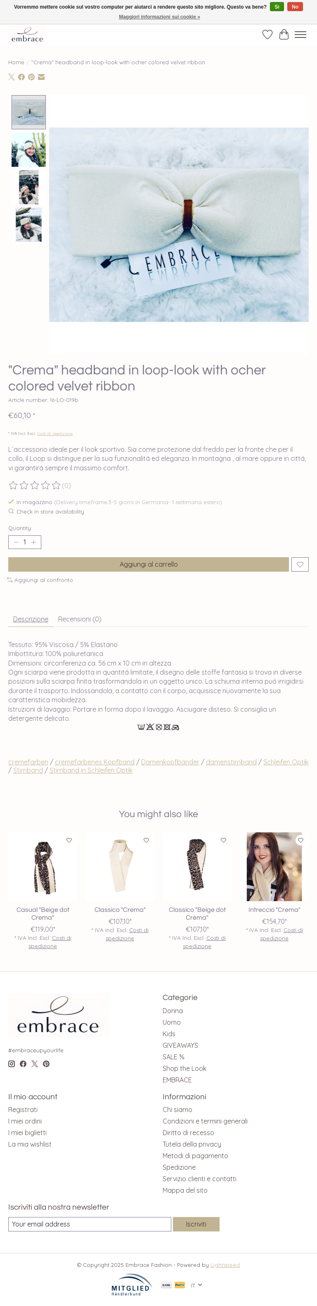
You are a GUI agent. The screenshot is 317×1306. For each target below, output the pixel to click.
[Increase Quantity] (33, 542)
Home (16, 62)
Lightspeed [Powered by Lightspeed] (225, 1265)
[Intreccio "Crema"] (274, 866)
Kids (169, 1034)
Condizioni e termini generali (205, 1121)
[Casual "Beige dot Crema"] (42, 866)
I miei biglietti (27, 1132)
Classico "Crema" (120, 909)
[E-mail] (89, 1224)
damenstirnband (231, 762)
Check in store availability (46, 511)
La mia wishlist (30, 1144)
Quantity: (20, 528)
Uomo (172, 1022)
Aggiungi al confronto (40, 580)
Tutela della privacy (192, 1144)
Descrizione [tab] (30, 619)
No (295, 7)
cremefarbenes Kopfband (95, 762)
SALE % (174, 1057)
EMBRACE (177, 1080)
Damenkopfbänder (170, 762)
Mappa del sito (185, 1190)
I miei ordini (25, 1121)
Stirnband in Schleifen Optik (91, 770)
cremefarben (28, 762)
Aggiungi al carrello (149, 564)
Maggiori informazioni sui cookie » (159, 17)
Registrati (23, 1109)
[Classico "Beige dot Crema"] (197, 866)
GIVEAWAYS (180, 1045)
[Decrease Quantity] (16, 542)
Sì (276, 7)
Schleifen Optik (285, 762)
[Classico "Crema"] (119, 866)
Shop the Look (184, 1068)
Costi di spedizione (55, 433)
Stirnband (28, 770)
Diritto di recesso (188, 1132)
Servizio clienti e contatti (200, 1179)
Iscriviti (196, 1224)
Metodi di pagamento (195, 1156)
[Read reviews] (35, 486)
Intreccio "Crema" (274, 909)
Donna (173, 1011)
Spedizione (179, 1167)
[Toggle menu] (300, 34)
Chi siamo (177, 1109)
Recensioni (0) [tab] (80, 619)
